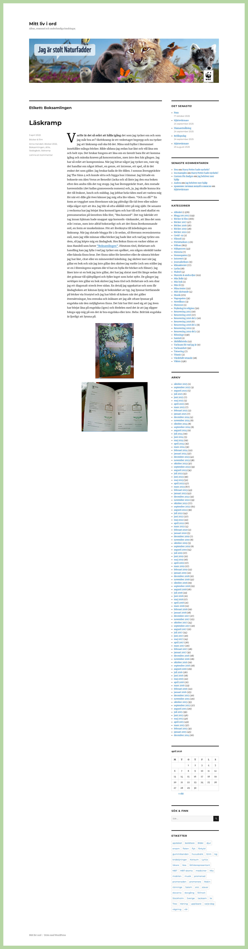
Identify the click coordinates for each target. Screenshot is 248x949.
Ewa (176, 169)
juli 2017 (178, 632)
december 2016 (181, 655)
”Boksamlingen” (107, 245)
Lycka (177, 268)
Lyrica (205, 859)
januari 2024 (180, 453)
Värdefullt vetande (183, 358)
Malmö (177, 272)
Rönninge (179, 335)
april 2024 (179, 443)
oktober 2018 (180, 583)
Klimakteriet (180, 265)
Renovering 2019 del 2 (185, 331)
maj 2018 (178, 599)
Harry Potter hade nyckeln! (196, 169)
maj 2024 (178, 440)
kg (215, 854)
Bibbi (200, 843)
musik (188, 876)
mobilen (177, 876)
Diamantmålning (182, 128)
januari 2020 (180, 533)
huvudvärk (197, 854)
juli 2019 (178, 553)
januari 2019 (180, 573)
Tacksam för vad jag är (185, 344)
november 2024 (182, 420)
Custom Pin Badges (183, 176)
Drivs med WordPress (55, 935)
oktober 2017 (180, 622)
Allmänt (178, 212)
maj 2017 (178, 639)
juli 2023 (178, 473)
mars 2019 (179, 566)
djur (209, 843)
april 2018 (179, 602)
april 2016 (179, 682)
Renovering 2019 (182, 328)
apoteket (177, 843)
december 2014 (181, 735)
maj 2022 (178, 520)
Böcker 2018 (180, 225)
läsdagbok (34, 150)
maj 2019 (178, 559)
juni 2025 (178, 397)
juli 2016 (178, 672)
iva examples (180, 173)
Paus (176, 112)
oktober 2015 (180, 702)
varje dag (209, 903)
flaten (186, 848)
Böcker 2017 (180, 222)
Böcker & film (36, 139)
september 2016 (182, 665)
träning (184, 903)
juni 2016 (178, 675)
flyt (193, 848)
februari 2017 (180, 649)
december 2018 (181, 576)
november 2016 (182, 659)
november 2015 (181, 699)
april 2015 (179, 722)
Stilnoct (201, 892)
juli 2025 (178, 394)
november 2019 (182, 539)
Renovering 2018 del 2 (185, 325)
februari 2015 (180, 728)
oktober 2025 (180, 384)
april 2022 (179, 523)
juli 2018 (178, 592)
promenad (199, 876)
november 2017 (181, 619)
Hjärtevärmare (181, 120)
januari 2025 (180, 414)
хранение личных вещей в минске (192, 186)
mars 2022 (179, 526)
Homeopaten (180, 255)
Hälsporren (180, 248)
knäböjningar (180, 859)
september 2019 (182, 546)
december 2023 (181, 457)
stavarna (177, 892)
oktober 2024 (180, 424)
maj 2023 (178, 480)
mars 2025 (179, 407)
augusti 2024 (180, 430)
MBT (175, 870)
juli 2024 (178, 433)
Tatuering (179, 351)
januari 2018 (180, 612)
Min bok (178, 282)
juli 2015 (178, 712)
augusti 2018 (180, 589)
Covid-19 (178, 235)
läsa (184, 865)
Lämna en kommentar (41, 155)
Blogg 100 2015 (181, 215)
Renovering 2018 (182, 321)
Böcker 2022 (50, 144)
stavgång (189, 892)
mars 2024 (179, 447)
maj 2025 (178, 400)
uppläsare (196, 903)
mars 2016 (179, 685)
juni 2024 (178, 437)
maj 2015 (178, 718)
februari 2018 (180, 609)
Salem (188, 887)
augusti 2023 (180, 470)
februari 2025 (181, 410)
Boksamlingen (36, 147)
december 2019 (181, 536)
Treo (175, 903)
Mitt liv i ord (42, 23)
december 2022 (181, 496)
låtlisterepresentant (199, 865)
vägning (177, 909)
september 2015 (182, 705)
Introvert (178, 258)
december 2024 (181, 417)
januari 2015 (180, 732)
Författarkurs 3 (181, 242)
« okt (181, 793)
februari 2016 (180, 689)
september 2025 (182, 387)
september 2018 (182, 586)
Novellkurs (179, 301)
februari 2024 (181, 450)
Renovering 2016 (182, 315)
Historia (178, 252)
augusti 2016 (180, 669)
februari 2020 (181, 530)
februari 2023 (180, 490)
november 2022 (182, 500)
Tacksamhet (180, 348)
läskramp (46, 150)
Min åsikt (178, 278)
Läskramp (45, 123)
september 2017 (182, 626)
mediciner (201, 870)
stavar (205, 887)
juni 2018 (178, 596)
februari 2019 (180, 569)
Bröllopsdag (180, 136)
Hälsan (177, 245)
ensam (176, 848)
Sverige (191, 898)
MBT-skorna (186, 870)
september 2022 (182, 506)
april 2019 (179, 563)
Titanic (177, 354)
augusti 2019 (180, 549)
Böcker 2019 (180, 229)
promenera (195, 881)
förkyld (201, 848)
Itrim (208, 854)
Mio (212, 870)
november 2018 (181, 579)
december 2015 (181, 695)
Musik (177, 295)
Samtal (177, 338)
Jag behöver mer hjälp (196, 183)
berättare (190, 843)
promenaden (179, 881)
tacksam (202, 898)
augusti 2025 (180, 390)
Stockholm (178, 898)
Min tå (177, 285)
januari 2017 (180, 652)
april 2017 (179, 642)
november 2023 (182, 460)
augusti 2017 (180, 629)
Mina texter (180, 288)
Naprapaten (180, 298)
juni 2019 (178, 556)
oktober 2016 (180, 662)
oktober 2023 (180, 463)
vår (186, 909)
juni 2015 (178, 715)
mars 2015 (179, 725)
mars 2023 (179, 486)
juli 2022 (178, 513)
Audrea (177, 183)
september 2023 (182, 467)
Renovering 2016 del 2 (185, 318)
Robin (207, 881)
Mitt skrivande (181, 291)
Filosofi (178, 238)
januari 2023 (180, 493)
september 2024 (182, 427)
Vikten (177, 361)
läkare (176, 865)
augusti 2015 (180, 708)
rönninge (177, 887)
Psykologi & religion (184, 308)
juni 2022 (178, 516)
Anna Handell (36, 144)
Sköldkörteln (180, 341)
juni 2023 (178, 477)
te (211, 898)
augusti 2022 (180, 510)
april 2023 (179, 483)
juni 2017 (178, 636)
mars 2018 (179, 606)
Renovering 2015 (182, 311)
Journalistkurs (181, 262)
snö (197, 887)
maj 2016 (178, 679)
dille (47, 147)
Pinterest (178, 305)
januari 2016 (180, 692)
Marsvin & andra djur (184, 275)
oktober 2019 (180, 543)
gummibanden (181, 854)
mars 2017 (179, 645)
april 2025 (179, 404)
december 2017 (181, 616)
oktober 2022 (180, 503)
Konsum (194, 859)
